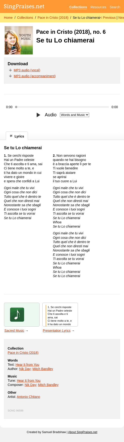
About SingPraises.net (82, 432)
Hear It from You (27, 364)
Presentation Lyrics (57, 330)
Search (115, 7)
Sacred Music (14, 330)
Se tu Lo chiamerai (86, 17)
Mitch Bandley (43, 369)
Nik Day (25, 369)
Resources (98, 7)
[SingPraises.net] (24, 7)
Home (8, 17)
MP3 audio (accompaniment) (35, 76)
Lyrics (17, 136)
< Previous (108, 17)
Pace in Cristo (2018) (53, 17)
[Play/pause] (38, 115)
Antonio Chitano (28, 397)
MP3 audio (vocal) (27, 70)
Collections (78, 7)
